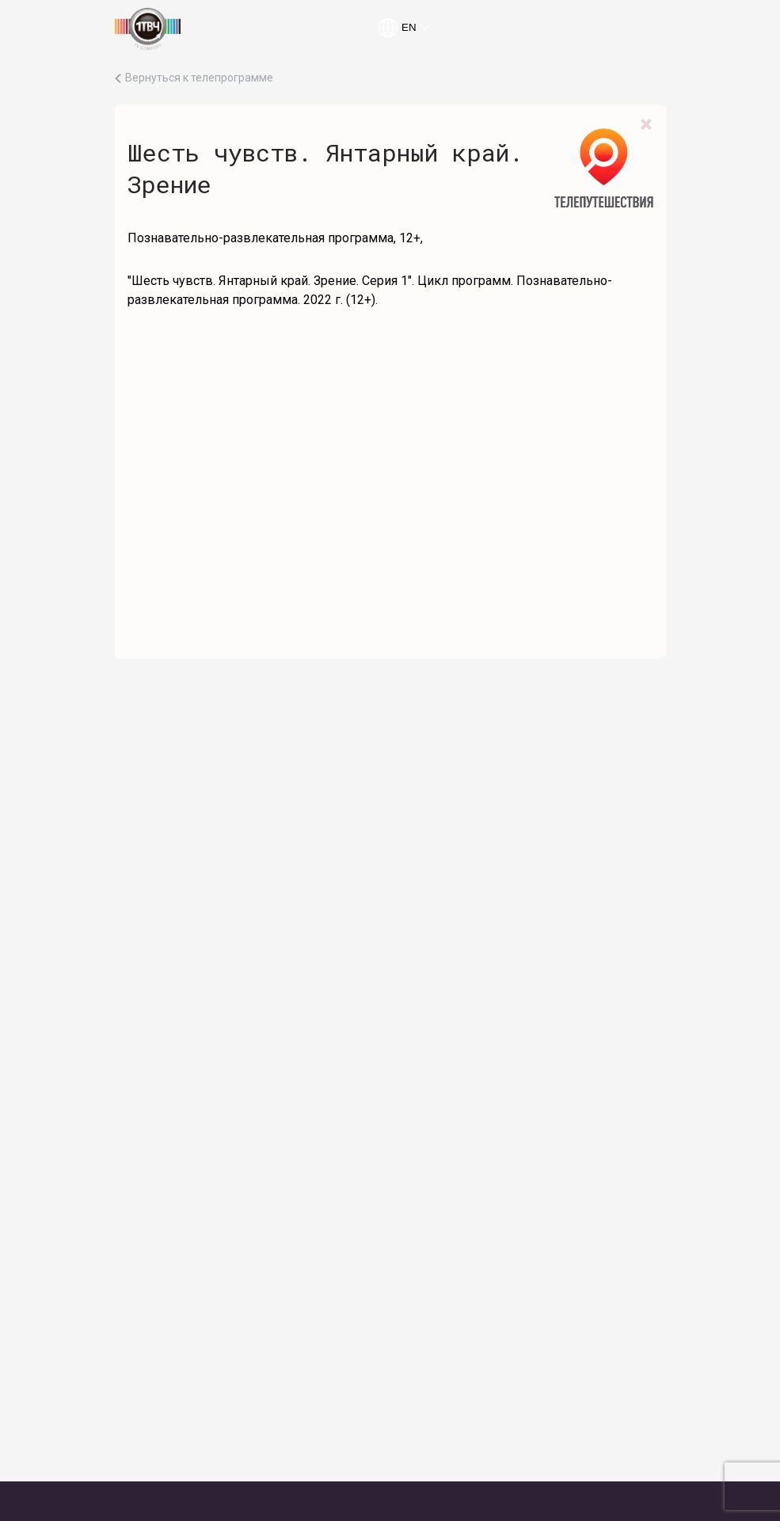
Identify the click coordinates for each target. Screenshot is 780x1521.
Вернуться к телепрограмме (199, 78)
